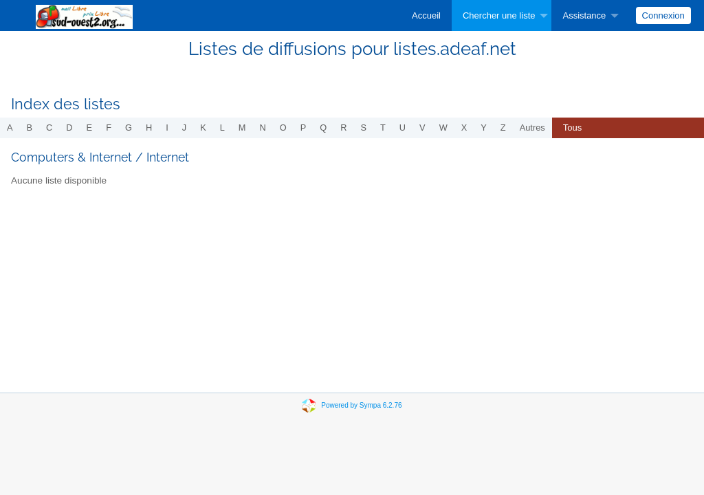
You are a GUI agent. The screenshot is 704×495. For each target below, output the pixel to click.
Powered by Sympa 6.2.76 (361, 405)
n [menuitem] (263, 127)
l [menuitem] (222, 127)
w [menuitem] (443, 127)
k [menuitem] (203, 127)
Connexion (663, 15)
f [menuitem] (108, 127)
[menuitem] (426, 15)
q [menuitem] (323, 127)
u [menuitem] (402, 127)
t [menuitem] (383, 127)
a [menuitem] (10, 127)
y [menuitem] (484, 127)
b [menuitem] (30, 127)
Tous (572, 127)
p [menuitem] (303, 127)
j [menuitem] (184, 127)
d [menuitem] (69, 127)
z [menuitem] (503, 127)
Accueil (426, 15)
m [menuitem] (242, 127)
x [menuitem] (464, 127)
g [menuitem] (128, 127)
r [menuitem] (343, 127)
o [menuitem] (283, 127)
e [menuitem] (90, 127)
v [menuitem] (422, 127)
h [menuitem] (149, 127)
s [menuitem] (363, 127)
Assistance (584, 15)
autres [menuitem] (532, 127)
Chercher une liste (499, 15)
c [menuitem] (49, 127)
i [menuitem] (167, 127)
